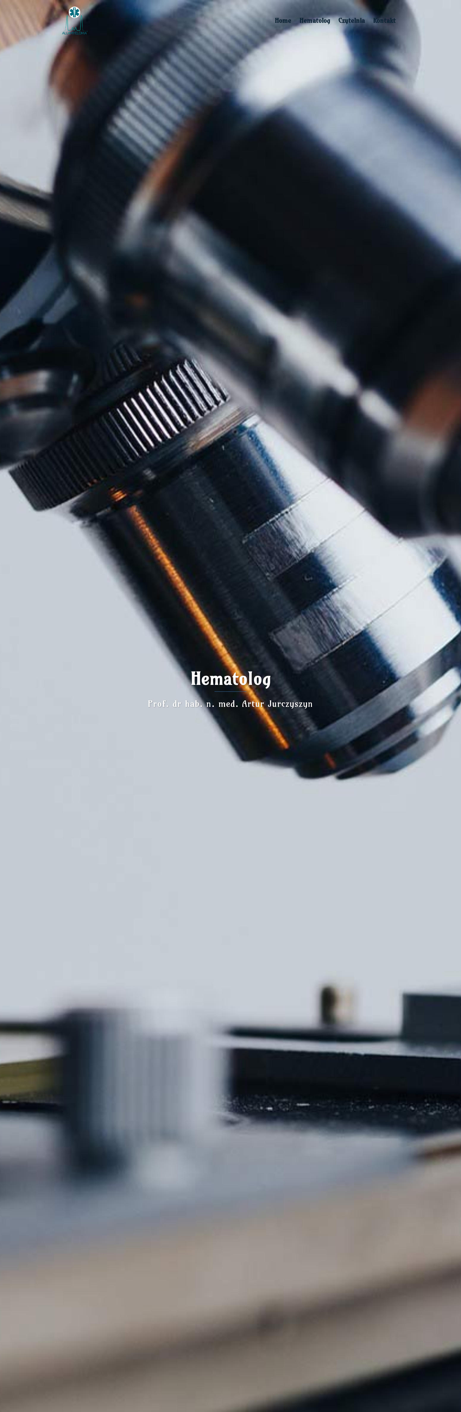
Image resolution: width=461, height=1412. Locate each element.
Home (283, 20)
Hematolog (314, 20)
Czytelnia (351, 20)
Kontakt (384, 20)
